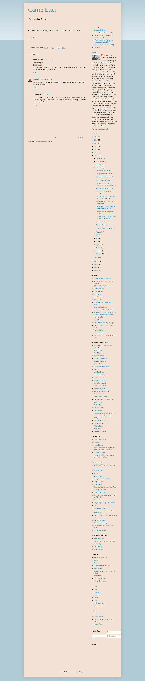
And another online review (104, 188)
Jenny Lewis (98, 299)
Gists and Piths (98, 364)
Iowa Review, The (99, 508)
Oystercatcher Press (100, 394)
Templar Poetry (99, 423)
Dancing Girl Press (100, 490)
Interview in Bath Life (103, 180)
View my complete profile (100, 129)
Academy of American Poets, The (104, 465)
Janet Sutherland (99, 297)
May (97, 241)
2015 (96, 140)
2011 (96, 152)
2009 (96, 258)
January (99, 254)
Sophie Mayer (98, 330)
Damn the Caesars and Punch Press (105, 487)
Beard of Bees (98, 470)
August (98, 232)
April (98, 244)
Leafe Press (97, 369)
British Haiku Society (101, 286)
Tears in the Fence (99, 420)
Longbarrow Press (99, 377)
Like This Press (99, 372)
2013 (96, 146)
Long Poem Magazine (101, 375)
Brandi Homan (98, 476)
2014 (96, 143)
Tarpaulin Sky (98, 606)
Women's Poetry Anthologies (105, 228)
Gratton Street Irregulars (101, 366)
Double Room (98, 616)
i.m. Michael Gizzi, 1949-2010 (105, 170)
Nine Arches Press (99, 388)
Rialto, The (97, 405)
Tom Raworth (98, 333)
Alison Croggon (99, 538)
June (97, 238)
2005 (96, 270)
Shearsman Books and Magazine (104, 413)
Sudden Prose (98, 624)
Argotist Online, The (100, 557)
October (99, 165)
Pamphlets (97, 47)
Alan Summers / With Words (103, 278)
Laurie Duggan (98, 546)
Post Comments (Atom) (44, 142)
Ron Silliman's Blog (100, 523)
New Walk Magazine (100, 383)
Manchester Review (100, 380)
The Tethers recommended (104, 177)
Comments (111, 636)
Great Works (98, 568)
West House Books (100, 431)
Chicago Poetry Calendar (102, 479)
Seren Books (98, 410)
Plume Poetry (98, 592)
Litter (95, 587)
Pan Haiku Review (39, 79)
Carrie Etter (42, 9)
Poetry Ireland (98, 445)
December (99, 158)
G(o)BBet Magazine (100, 361)
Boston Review (99, 473)
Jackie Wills (98, 294)
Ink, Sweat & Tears (100, 578)
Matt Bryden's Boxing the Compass (105, 310)
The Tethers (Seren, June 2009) (104, 45)
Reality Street (98, 402)
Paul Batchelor (98, 317)
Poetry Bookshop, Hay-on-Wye (104, 322)
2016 (96, 137)
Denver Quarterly (99, 492)
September (99, 168)
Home (57, 138)
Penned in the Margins (101, 397)
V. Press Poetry (98, 426)
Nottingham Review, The (102, 391)
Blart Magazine (99, 353)
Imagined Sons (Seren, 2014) (103, 33)
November (99, 161)
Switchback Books (100, 530)
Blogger (81, 672)
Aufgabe (96, 468)
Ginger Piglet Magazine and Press (105, 502)
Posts (109, 632)
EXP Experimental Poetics (102, 565)
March (98, 248)
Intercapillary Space (100, 581)
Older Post (81, 138)
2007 (96, 264)
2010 (96, 156)
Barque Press (98, 350)
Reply (35, 72)
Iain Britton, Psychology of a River (105, 541)
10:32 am (50, 59)
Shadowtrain (98, 595)
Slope (95, 600)
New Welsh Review (100, 386)
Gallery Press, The (100, 439)
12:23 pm (46, 94)
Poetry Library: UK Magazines (104, 399)
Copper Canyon (99, 481)
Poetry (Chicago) (99, 520)
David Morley (98, 291)
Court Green (98, 484)
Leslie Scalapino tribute (103, 222)
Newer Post (32, 138)
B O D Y (96, 560)
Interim (96, 505)
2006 (96, 267)
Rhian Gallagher (99, 549)
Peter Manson (98, 320)
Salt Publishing (98, 407)
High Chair (97, 576)
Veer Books (97, 429)
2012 (96, 149)
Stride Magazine (99, 603)
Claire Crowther (99, 288)
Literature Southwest (100, 307)
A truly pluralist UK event (104, 174)
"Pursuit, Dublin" (101, 225)
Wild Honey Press (99, 452)
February (99, 251)
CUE (95, 614)
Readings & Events (100, 30)
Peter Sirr (97, 442)
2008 (96, 261)
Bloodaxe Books (99, 355)
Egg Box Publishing (100, 358)
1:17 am (49, 79)
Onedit (96, 589)
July (97, 235)
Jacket (96, 584)
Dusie (95, 563)
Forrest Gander (98, 500)
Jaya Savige (97, 544)
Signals (96, 597)
